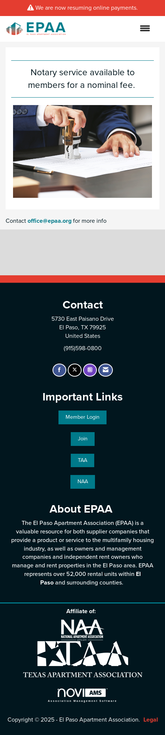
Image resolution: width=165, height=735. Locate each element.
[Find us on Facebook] (59, 370)
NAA (82, 481)
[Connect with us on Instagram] (90, 370)
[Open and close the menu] (111, 29)
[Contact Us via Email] (105, 370)
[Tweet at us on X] (75, 370)
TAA (82, 460)
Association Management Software (82, 695)
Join (83, 438)
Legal (150, 719)
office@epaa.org (50, 221)
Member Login (82, 417)
